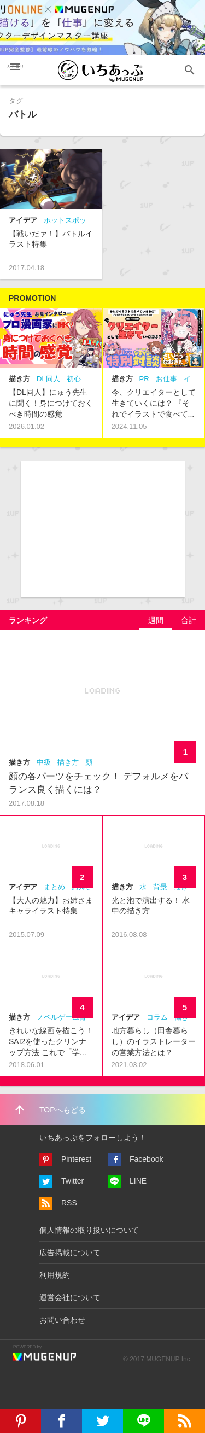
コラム (157, 1017)
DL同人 (48, 379)
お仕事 (166, 379)
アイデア (23, 220)
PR (144, 379)
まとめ (54, 887)
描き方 (19, 379)
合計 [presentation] (188, 620)
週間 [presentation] (155, 620)
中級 (44, 762)
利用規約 (54, 1275)
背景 (160, 887)
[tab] (155, 620)
